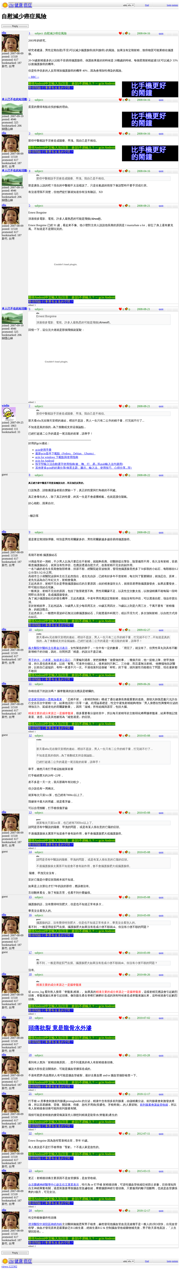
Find (147, 5)
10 (30, 629)
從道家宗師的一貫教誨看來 (45, 699)
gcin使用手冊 (43, 449)
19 (30, 1017)
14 (30, 851)
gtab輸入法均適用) (111, 464)
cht (11, 5)
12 (30, 735)
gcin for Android (44, 460)
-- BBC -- (33, 76)
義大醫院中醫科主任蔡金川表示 (48, 647)
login (169, 5)
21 (30, 1093)
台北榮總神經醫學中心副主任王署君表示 (53, 1184)
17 (30, 952)
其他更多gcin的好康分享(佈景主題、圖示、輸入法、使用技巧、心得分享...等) (83, 467)
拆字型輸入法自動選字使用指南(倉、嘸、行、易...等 (67, 464)
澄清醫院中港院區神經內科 (45, 1224)
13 (30, 812)
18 (30, 974)
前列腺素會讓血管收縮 (154, 1104)
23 (30, 1170)
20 (30, 1054)
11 (30, 683)
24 (30, 1210)
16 (30, 914)
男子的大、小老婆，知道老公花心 (49, 659)
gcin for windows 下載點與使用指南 (56, 457)
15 (30, 896)
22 (30, 1133)
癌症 (28, 5)
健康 (18, 5)
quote (161, 33)
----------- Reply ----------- (15, 26)
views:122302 (9, 1266)
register (175, 5)
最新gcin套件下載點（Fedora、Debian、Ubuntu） (65, 453)
